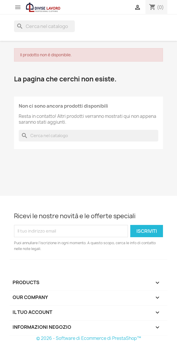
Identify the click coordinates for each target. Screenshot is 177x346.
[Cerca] (44, 26)
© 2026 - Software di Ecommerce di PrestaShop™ (88, 338)
